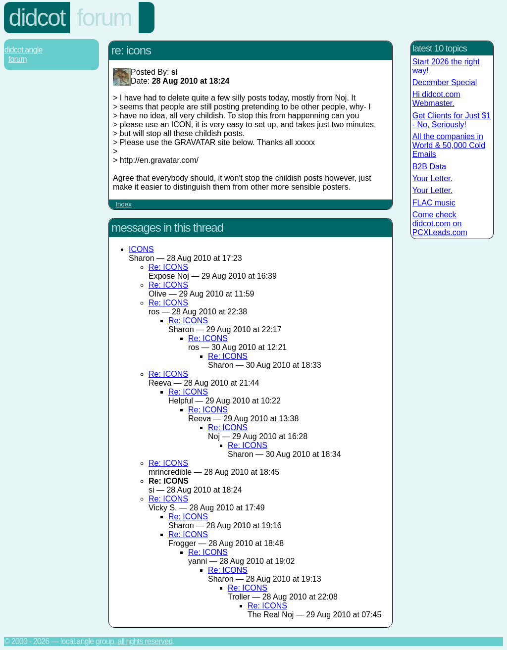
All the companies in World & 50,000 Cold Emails (448, 145)
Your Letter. (432, 178)
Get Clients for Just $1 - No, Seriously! (451, 120)
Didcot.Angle (23, 50)
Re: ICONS (168, 267)
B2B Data (429, 166)
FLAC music (434, 203)
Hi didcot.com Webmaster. (436, 98)
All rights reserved (144, 641)
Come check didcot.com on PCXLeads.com (439, 223)
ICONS (141, 249)
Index (123, 204)
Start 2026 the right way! (446, 66)
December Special (444, 82)
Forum (104, 17)
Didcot (37, 17)
